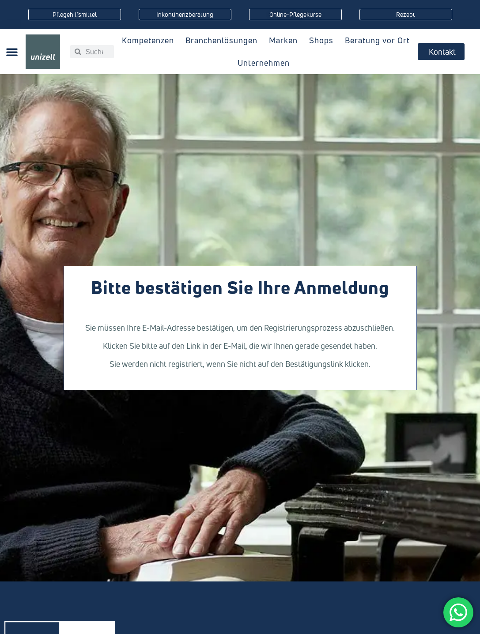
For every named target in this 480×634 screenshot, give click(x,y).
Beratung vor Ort (377, 40)
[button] (12, 51)
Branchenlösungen (223, 40)
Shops (323, 40)
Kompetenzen (150, 40)
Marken (285, 40)
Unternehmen (266, 62)
